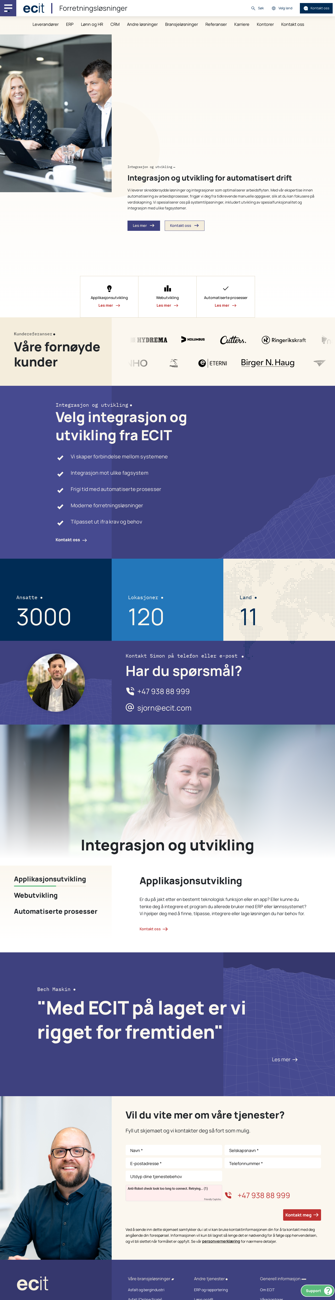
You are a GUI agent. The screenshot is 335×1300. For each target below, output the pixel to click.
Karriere (241, 24)
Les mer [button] (144, 226)
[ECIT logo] (55, 1284)
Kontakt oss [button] (184, 226)
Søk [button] (257, 8)
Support (319, 1291)
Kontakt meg (302, 1215)
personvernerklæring (221, 1241)
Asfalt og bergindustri (155, 1290)
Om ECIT (287, 1290)
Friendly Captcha (212, 1199)
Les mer (285, 1059)
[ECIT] (33, 8)
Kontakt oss (316, 8)
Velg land (281, 8)
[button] (109, 297)
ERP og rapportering (221, 1290)
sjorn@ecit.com (164, 708)
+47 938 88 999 (163, 691)
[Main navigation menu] (8, 8)
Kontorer (265, 24)
